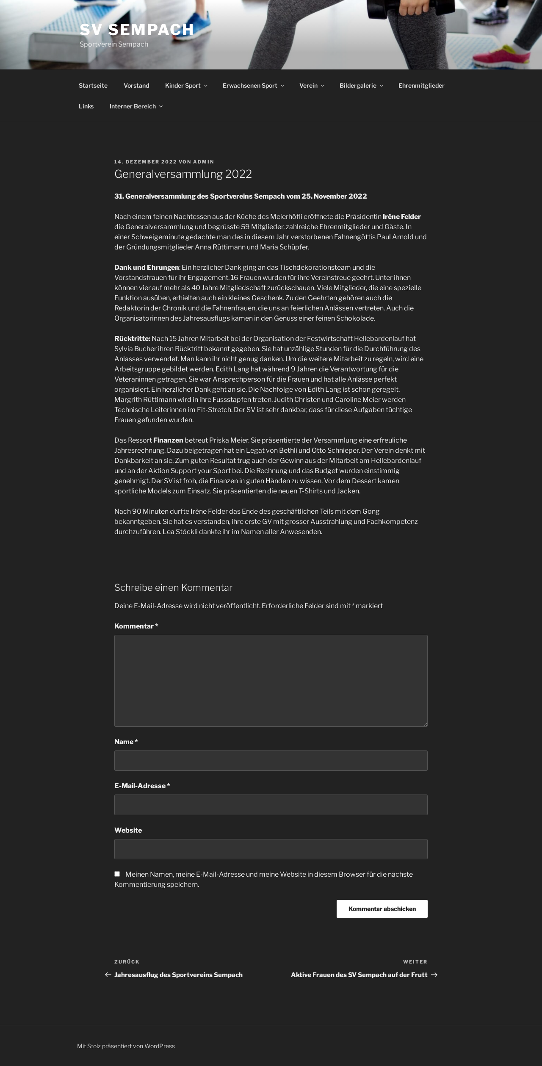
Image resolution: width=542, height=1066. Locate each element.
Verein (312, 85)
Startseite (93, 85)
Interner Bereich (137, 106)
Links (86, 106)
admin (203, 162)
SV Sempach (137, 29)
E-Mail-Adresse (142, 786)
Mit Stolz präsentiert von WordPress (126, 1045)
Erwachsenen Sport (254, 85)
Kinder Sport (187, 85)
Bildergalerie (362, 85)
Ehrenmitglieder (421, 85)
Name (126, 742)
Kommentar (136, 626)
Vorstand (136, 85)
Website (128, 830)
